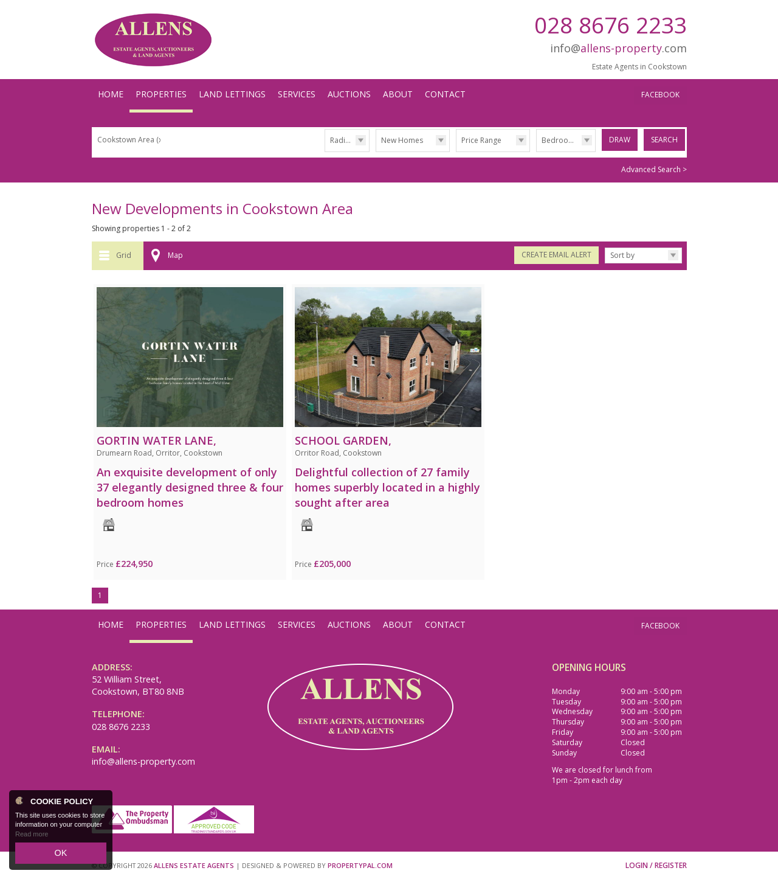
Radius (341, 140)
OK (61, 855)
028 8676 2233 (610, 24)
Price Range (481, 140)
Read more (31, 839)
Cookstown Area (130, 139)
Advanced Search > (654, 168)
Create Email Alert (556, 253)
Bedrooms (560, 140)
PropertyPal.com (360, 864)
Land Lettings (232, 94)
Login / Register (656, 864)
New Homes (402, 140)
